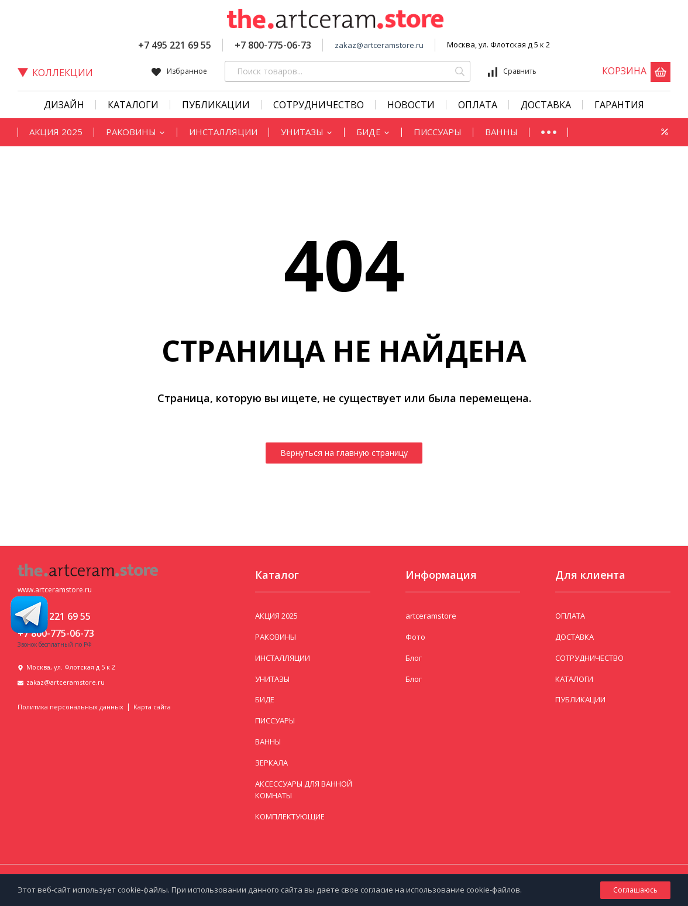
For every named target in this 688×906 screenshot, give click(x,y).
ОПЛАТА (570, 615)
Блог (413, 658)
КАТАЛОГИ (133, 104)
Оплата (477, 104)
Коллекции (55, 72)
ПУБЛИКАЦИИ (580, 699)
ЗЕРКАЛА (271, 762)
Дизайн (64, 104)
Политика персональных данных (70, 706)
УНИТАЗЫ (307, 132)
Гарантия (619, 104)
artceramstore (430, 615)
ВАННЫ (501, 132)
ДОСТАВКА (574, 637)
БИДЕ (373, 132)
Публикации (216, 104)
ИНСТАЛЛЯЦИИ (223, 132)
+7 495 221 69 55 (174, 45)
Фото (415, 637)
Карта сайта (152, 706)
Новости (411, 104)
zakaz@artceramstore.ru (379, 45)
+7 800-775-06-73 (273, 45)
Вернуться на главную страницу (344, 452)
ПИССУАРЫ (438, 132)
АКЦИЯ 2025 (55, 132)
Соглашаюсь (635, 890)
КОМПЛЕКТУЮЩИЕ (290, 816)
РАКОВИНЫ (136, 132)
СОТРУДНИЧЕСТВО (318, 104)
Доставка (546, 104)
